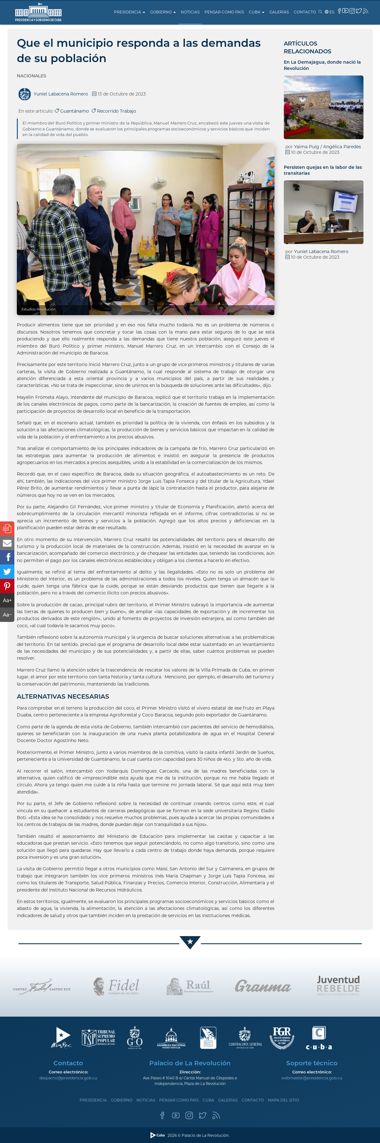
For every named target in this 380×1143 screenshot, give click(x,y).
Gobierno (163, 12)
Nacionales (31, 76)
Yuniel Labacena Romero (321, 251)
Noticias (190, 12)
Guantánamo (73, 111)
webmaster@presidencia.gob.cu (311, 1078)
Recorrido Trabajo (113, 111)
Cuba (256, 12)
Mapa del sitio (283, 1100)
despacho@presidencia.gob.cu (68, 1078)
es (329, 12)
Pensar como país (224, 12)
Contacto (305, 12)
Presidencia (129, 12)
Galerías (279, 12)
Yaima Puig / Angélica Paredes (327, 146)
